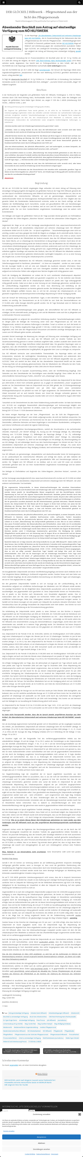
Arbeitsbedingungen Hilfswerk (59, 1013)
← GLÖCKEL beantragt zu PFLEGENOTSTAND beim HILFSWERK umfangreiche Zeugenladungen (20, 1051)
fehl (20, 75)
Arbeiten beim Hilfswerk (39, 1013)
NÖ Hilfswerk (47, 1031)
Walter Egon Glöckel (72, 1038)
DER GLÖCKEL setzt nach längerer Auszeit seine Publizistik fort (29, 1080)
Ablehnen (41, 1143)
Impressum (54, 1154)
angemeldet (14, 1065)
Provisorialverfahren (10, 1038)
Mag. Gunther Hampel (45, 1024)
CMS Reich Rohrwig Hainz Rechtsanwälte (62, 1017)
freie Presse (41, 1020)
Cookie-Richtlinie (30, 1154)
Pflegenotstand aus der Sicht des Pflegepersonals (31, 1034)
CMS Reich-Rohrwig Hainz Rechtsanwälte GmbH (53, 61)
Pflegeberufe (58, 1031)
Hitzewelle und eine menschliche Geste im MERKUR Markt (28, 1082)
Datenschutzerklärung (43, 1154)
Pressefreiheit (74, 1034)
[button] (80, 1114)
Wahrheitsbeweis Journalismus (53, 1038)
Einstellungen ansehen (41, 1149)
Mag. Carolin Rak (30, 1024)
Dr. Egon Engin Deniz (10, 1020)
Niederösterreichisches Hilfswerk (14, 1031)
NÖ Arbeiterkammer (34, 1031)
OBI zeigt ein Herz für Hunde (16, 1085)
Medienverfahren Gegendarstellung (26, 1027)
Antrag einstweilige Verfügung (19, 1013)
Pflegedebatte (69, 1031)
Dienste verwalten (8, 1131)
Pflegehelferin (8, 1034)
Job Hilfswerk (51, 1020)
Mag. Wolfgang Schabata (62, 1024)
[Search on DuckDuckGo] (15, 1111)
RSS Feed (42, 1073)
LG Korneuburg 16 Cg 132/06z (13, 1024)
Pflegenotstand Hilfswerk (58, 1034)
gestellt (78, 51)
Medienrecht (7, 1027)
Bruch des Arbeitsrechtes (38, 1017)
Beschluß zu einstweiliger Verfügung (15, 1017)
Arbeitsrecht (75, 1013)
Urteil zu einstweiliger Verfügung (30, 1038)
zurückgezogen (44, 70)
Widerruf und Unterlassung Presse (15, 1042)
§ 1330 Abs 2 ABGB (35, 1042)
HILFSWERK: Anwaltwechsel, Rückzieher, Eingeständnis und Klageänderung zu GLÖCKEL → (61, 1051)
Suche (32, 1111)
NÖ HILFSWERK (68, 43)
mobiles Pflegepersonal (48, 1027)
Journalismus (62, 1020)
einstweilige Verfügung (26, 1020)
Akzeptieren (41, 1137)
